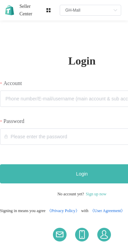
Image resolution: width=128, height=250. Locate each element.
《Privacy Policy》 (63, 210)
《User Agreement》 (107, 210)
